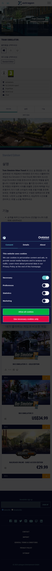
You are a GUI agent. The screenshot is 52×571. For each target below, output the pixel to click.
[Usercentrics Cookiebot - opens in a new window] (38, 237)
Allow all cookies (26, 312)
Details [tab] (26, 245)
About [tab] (42, 245)
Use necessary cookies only (26, 319)
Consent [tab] (9, 245)
